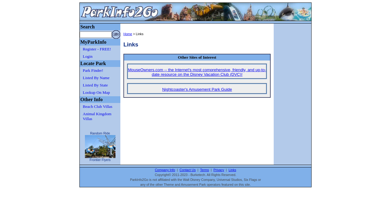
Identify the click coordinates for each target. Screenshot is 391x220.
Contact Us (188, 170)
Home (127, 34)
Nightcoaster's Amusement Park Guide (197, 89)
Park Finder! (93, 70)
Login (88, 56)
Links (232, 170)
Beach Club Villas (97, 106)
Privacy (219, 170)
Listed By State (95, 85)
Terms (204, 170)
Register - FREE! (97, 49)
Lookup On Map (96, 92)
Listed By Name (96, 77)
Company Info (165, 170)
